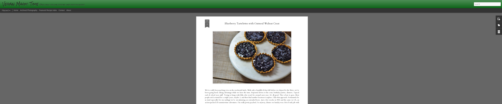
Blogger (287, 102)
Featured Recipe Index (48, 10)
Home (16, 10)
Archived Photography (28, 10)
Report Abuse (295, 102)
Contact (62, 10)
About (68, 10)
